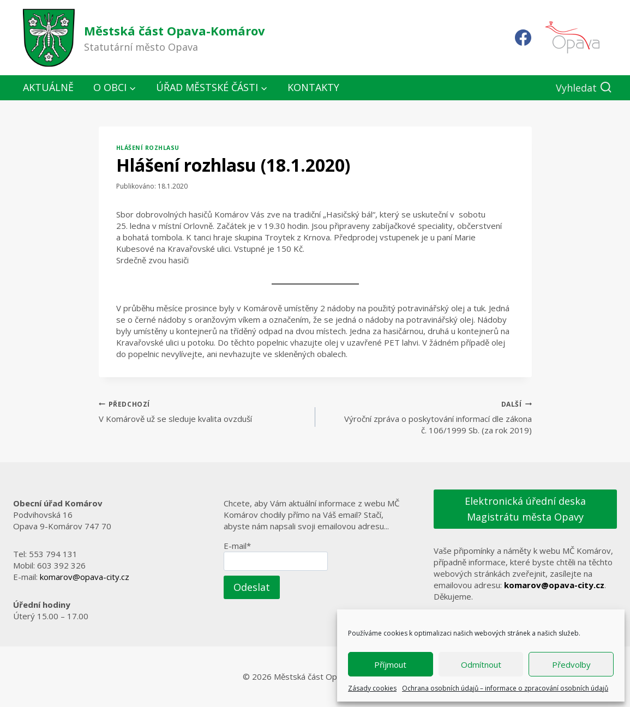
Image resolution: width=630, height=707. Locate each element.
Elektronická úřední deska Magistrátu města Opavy (525, 508)
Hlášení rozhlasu (147, 148)
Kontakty (313, 87)
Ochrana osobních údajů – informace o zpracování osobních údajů (505, 688)
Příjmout (390, 664)
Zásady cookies (372, 688)
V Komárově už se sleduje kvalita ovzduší (203, 411)
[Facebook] (523, 37)
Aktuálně (48, 87)
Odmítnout (481, 664)
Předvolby (571, 664)
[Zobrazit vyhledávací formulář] (584, 88)
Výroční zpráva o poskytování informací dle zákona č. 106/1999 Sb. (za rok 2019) (427, 417)
